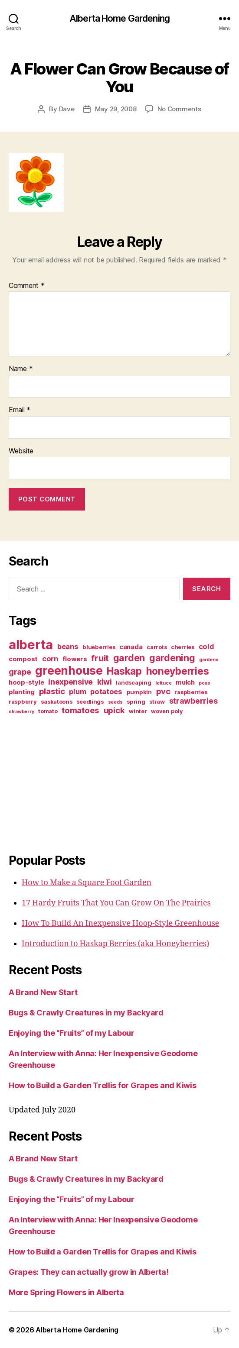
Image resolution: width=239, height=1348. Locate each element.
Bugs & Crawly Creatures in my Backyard (86, 1012)
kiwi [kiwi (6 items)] (104, 681)
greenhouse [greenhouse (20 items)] (68, 670)
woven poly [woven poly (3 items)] (167, 711)
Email (19, 410)
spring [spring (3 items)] (136, 701)
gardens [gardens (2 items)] (208, 660)
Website (21, 451)
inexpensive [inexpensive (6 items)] (70, 681)
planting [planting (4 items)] (22, 692)
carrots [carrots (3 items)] (157, 646)
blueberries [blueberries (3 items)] (98, 646)
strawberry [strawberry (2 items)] (21, 711)
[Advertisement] (63, 782)
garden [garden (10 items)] (129, 657)
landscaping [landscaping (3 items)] (133, 682)
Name (21, 369)
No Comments (179, 109)
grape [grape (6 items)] (20, 671)
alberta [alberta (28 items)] (31, 644)
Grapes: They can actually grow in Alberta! (89, 1272)
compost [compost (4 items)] (23, 659)
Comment (27, 286)
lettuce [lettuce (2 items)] (163, 683)
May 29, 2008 (116, 109)
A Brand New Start (43, 992)
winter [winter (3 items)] (138, 711)
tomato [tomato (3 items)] (47, 711)
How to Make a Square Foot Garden (86, 883)
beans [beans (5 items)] (68, 646)
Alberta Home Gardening (119, 18)
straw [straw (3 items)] (157, 701)
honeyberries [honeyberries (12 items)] (177, 671)
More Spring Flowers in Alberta (66, 1292)
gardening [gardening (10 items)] (172, 657)
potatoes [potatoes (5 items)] (106, 691)
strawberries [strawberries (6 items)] (193, 700)
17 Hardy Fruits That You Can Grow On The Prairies (116, 903)
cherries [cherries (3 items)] (182, 646)
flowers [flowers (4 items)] (74, 659)
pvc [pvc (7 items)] (163, 691)
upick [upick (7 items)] (114, 710)
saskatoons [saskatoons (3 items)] (56, 701)
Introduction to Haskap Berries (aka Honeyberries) (115, 944)
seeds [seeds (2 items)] (115, 702)
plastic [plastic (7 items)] (52, 691)
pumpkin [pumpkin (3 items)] (139, 692)
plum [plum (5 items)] (77, 691)
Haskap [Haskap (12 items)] (124, 671)
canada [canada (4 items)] (130, 647)
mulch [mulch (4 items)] (185, 682)
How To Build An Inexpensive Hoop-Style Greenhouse (120, 923)
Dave (67, 109)
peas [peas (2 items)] (204, 683)
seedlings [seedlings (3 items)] (90, 701)
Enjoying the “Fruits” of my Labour (71, 1033)
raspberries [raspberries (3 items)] (190, 692)
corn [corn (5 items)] (50, 658)
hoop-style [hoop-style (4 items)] (26, 682)
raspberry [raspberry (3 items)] (23, 701)
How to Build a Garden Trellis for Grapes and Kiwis (102, 1085)
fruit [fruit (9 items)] (100, 658)
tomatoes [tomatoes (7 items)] (80, 710)
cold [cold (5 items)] (206, 646)
